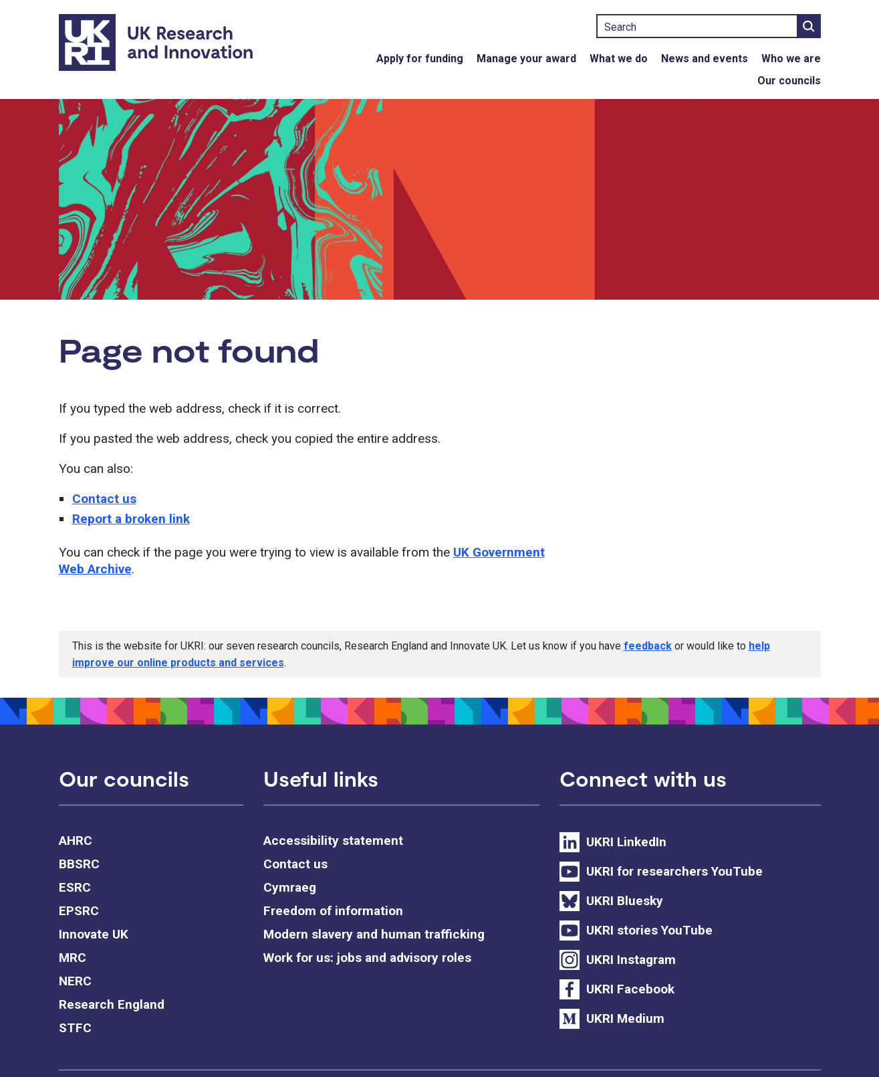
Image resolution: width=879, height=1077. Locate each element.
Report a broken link (131, 518)
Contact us (104, 498)
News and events (704, 58)
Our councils (789, 80)
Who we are (791, 58)
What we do (619, 58)
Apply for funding (419, 58)
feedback (648, 646)
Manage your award (526, 58)
